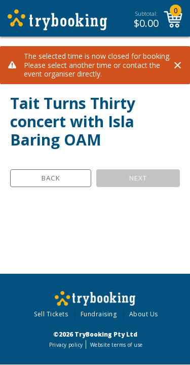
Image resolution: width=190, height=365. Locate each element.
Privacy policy (66, 344)
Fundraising (99, 314)
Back (51, 177)
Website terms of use (116, 344)
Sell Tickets (51, 314)
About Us (143, 314)
